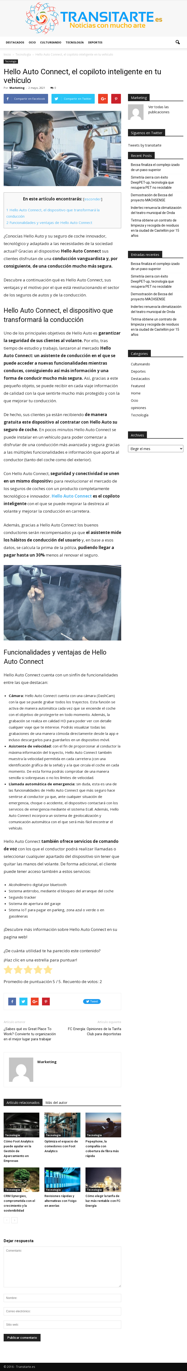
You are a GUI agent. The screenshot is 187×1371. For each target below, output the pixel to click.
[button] (177, 42)
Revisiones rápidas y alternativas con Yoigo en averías (60, 1200)
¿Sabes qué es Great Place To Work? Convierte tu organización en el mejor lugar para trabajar (30, 1034)
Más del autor (56, 1102)
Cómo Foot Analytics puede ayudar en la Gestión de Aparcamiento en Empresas (19, 1151)
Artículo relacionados (23, 1102)
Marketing (17, 88)
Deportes (95, 42)
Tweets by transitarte (145, 145)
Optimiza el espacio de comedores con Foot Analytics (61, 1146)
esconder (93, 199)
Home (136, 393)
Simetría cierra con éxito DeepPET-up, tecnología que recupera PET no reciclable (152, 182)
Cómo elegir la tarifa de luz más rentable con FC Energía (102, 1200)
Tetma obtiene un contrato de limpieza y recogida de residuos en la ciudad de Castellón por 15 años (155, 228)
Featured (138, 386)
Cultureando (50, 42)
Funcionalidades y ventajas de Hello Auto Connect (49, 222)
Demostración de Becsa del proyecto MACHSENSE (152, 197)
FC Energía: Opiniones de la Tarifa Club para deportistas (94, 1031)
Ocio (32, 42)
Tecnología (75, 42)
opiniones (138, 407)
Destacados (15, 42)
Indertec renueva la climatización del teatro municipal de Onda (156, 210)
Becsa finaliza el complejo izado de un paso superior (155, 167)
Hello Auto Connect (71, 496)
